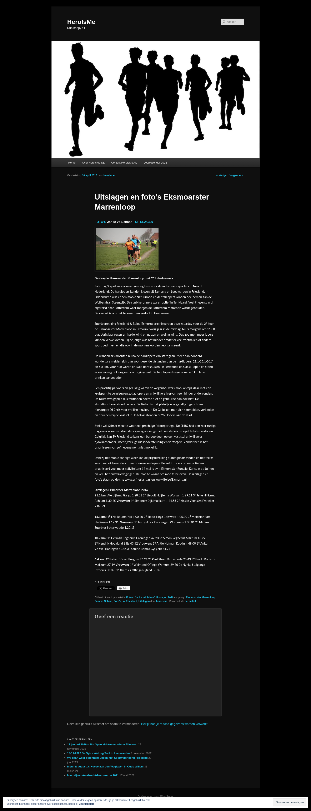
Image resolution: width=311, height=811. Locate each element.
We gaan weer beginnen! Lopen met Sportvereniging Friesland (107, 757)
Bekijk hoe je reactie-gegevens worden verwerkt (174, 724)
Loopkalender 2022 (155, 162)
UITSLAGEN (144, 222)
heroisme (109, 175)
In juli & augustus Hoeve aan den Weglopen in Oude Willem (105, 766)
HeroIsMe (81, 21)
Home (72, 162)
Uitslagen (144, 601)
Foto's (130, 597)
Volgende (237, 175)
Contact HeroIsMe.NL (124, 162)
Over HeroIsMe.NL (93, 162)
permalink (191, 601)
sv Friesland (129, 601)
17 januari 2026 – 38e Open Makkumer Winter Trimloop (102, 744)
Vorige (221, 175)
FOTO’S (100, 222)
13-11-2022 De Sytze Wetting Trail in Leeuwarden (98, 753)
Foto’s (117, 601)
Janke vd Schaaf (145, 597)
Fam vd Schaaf (103, 601)
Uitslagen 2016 (165, 597)
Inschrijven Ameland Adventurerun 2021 (93, 775)
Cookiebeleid (87, 803)
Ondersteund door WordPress (155, 796)
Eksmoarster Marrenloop (200, 597)
